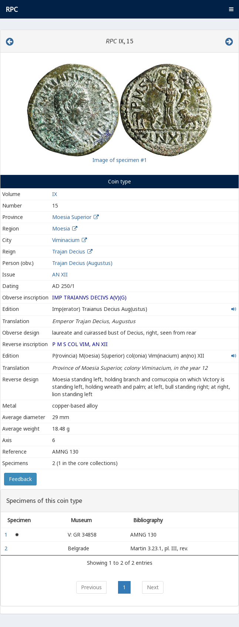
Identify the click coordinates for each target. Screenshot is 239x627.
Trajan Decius (68, 251)
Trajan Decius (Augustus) (82, 262)
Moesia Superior (71, 216)
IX (54, 194)
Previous (91, 587)
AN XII (60, 274)
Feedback (20, 478)
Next (153, 587)
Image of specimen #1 (119, 159)
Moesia (61, 228)
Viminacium (66, 239)
